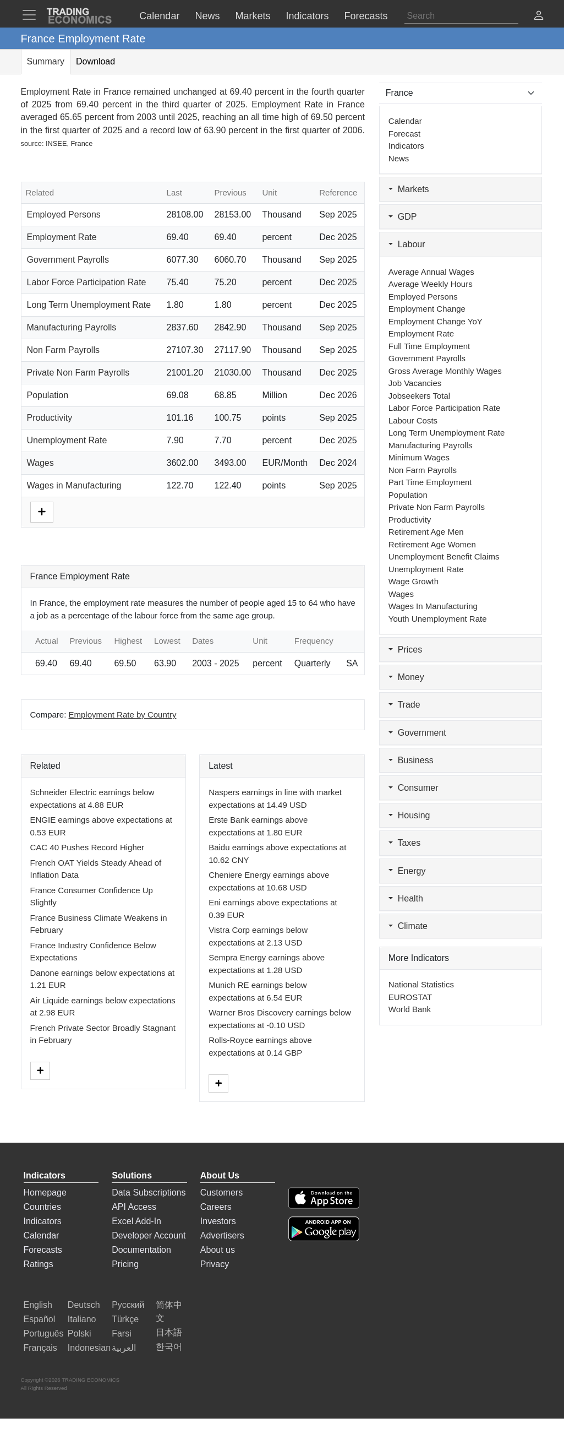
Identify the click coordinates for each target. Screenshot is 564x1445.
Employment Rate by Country (123, 714)
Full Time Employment (429, 346)
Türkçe (125, 1319)
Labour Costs (412, 420)
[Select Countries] (461, 93)
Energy (407, 871)
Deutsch (84, 1305)
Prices (405, 649)
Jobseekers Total (419, 395)
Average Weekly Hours (430, 284)
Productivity (50, 417)
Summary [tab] (45, 61)
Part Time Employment (430, 482)
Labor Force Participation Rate (86, 282)
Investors (218, 1221)
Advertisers (222, 1235)
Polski (79, 1333)
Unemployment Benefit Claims (444, 556)
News (398, 158)
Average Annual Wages (431, 271)
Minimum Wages (419, 457)
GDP (402, 216)
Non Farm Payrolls (63, 350)
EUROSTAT (410, 997)
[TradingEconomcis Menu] (32, 14)
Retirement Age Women (432, 544)
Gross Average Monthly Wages (445, 371)
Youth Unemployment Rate (437, 618)
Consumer (413, 787)
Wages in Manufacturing (74, 485)
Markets (408, 189)
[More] (41, 512)
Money (406, 677)
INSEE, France (69, 143)
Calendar (405, 121)
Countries (42, 1207)
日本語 (169, 1332)
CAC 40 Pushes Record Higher (87, 847)
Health (405, 898)
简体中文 (169, 1311)
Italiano (82, 1319)
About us (217, 1249)
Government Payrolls (68, 259)
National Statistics (421, 984)
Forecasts (43, 1249)
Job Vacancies (414, 383)
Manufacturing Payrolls (72, 327)
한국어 (169, 1346)
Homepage (45, 1192)
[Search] (461, 16)
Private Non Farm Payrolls (78, 372)
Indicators (406, 145)
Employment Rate (62, 237)
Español (40, 1319)
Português (44, 1333)
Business (411, 760)
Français (40, 1347)
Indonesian (89, 1347)
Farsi (122, 1333)
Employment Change (427, 308)
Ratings (38, 1264)
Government (417, 732)
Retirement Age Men (426, 531)
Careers (216, 1207)
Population (48, 395)
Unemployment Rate (67, 440)
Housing (409, 815)
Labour (406, 244)
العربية (124, 1347)
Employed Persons (64, 214)
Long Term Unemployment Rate (89, 304)
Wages (40, 463)
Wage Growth (413, 581)
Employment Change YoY (435, 321)
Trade (404, 704)
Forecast (404, 133)
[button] (539, 16)
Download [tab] (95, 61)
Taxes (404, 842)
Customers (221, 1192)
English (38, 1305)
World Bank (409, 1009)
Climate (408, 926)
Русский (128, 1305)
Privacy (214, 1264)
